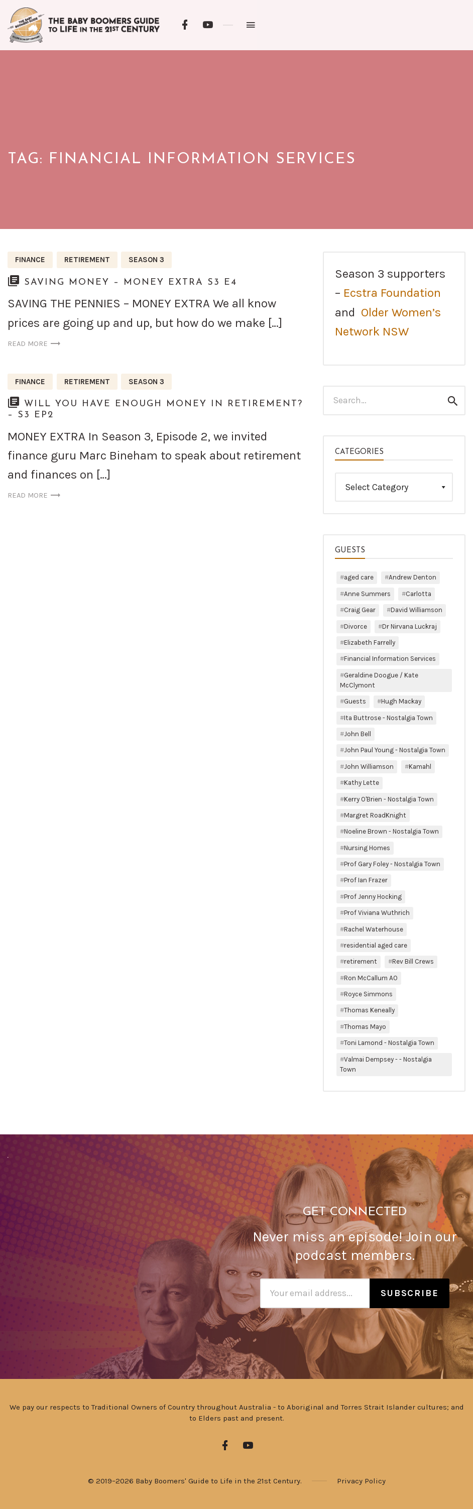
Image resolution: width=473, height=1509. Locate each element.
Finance (30, 259)
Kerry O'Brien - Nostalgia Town (389, 799)
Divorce (355, 626)
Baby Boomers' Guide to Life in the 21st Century (218, 1480)
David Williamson (416, 610)
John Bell (357, 734)
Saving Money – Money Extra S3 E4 (130, 282)
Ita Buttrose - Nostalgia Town (388, 718)
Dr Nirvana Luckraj (409, 626)
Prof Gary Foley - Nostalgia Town (392, 864)
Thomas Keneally (369, 1010)
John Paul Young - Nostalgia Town (394, 750)
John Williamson (369, 766)
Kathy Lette (361, 782)
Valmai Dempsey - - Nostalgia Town (386, 1064)
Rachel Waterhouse (373, 929)
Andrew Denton (412, 577)
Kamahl (420, 766)
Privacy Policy (361, 1480)
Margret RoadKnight (375, 815)
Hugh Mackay (401, 701)
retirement (360, 961)
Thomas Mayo (365, 1026)
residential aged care (375, 945)
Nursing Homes (367, 848)
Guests (355, 701)
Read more (35, 344)
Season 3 (146, 259)
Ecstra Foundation (392, 293)
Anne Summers (367, 594)
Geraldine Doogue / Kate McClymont (379, 680)
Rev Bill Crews (413, 961)
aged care (359, 577)
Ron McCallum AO (371, 978)
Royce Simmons (368, 994)
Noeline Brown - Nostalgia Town (391, 831)
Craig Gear (360, 610)
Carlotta (418, 594)
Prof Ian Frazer (366, 880)
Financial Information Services (390, 658)
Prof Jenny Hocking (373, 896)
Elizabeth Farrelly (369, 642)
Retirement (87, 259)
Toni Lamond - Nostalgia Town (389, 1043)
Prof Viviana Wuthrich (377, 912)
